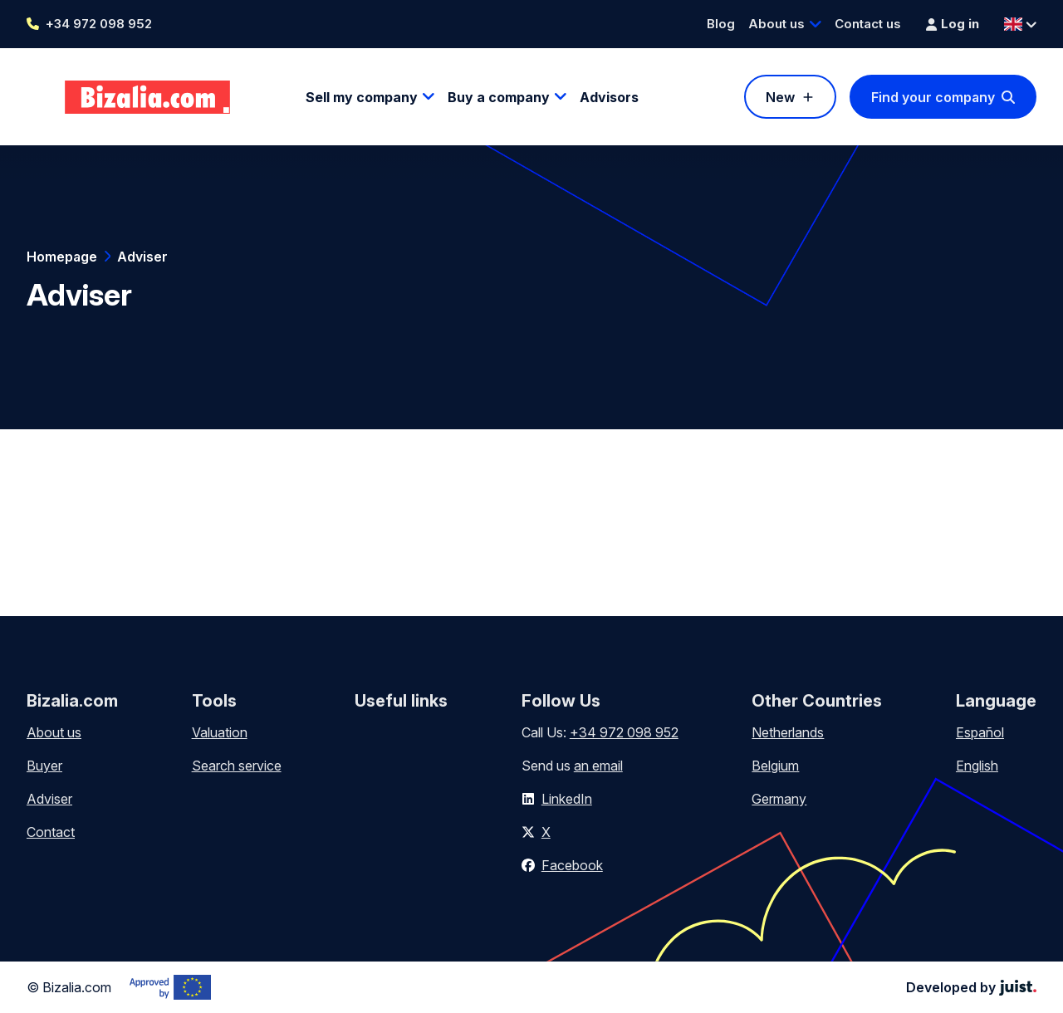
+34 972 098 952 (99, 24)
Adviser (142, 256)
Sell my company (362, 97)
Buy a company (499, 97)
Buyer (44, 765)
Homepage (62, 256)
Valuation (219, 732)
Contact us (868, 24)
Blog (721, 24)
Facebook (572, 865)
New (780, 97)
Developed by (971, 987)
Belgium (775, 765)
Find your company (933, 97)
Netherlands (788, 732)
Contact (51, 832)
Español (980, 732)
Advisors (609, 97)
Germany (779, 798)
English (977, 765)
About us (776, 24)
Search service (237, 765)
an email (598, 765)
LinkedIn (566, 798)
